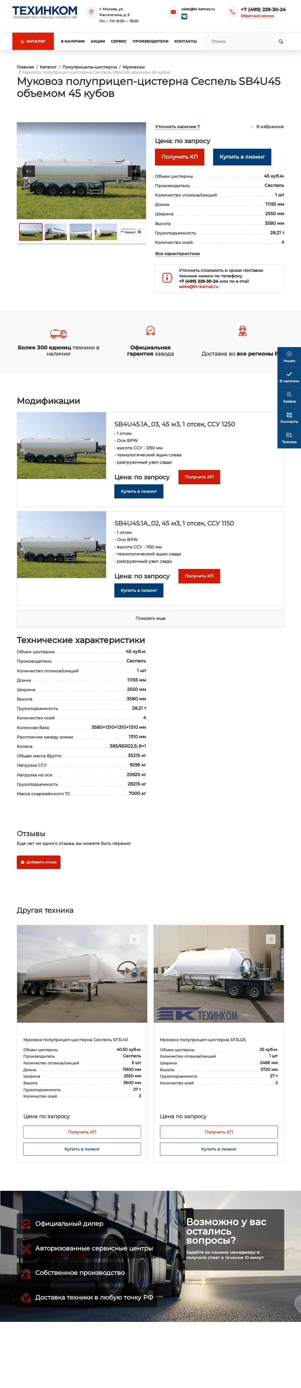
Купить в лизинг (82, 1149)
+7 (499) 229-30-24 (263, 9)
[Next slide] (134, 171)
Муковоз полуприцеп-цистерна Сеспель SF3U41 (75, 1039)
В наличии (73, 41)
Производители (150, 41)
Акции (98, 41)
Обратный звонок (257, 16)
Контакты (185, 41)
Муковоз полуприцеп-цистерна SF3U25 (203, 1039)
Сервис (119, 41)
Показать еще (150, 618)
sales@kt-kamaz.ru (198, 9)
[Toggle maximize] (138, 129)
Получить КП (82, 1132)
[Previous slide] (29, 171)
